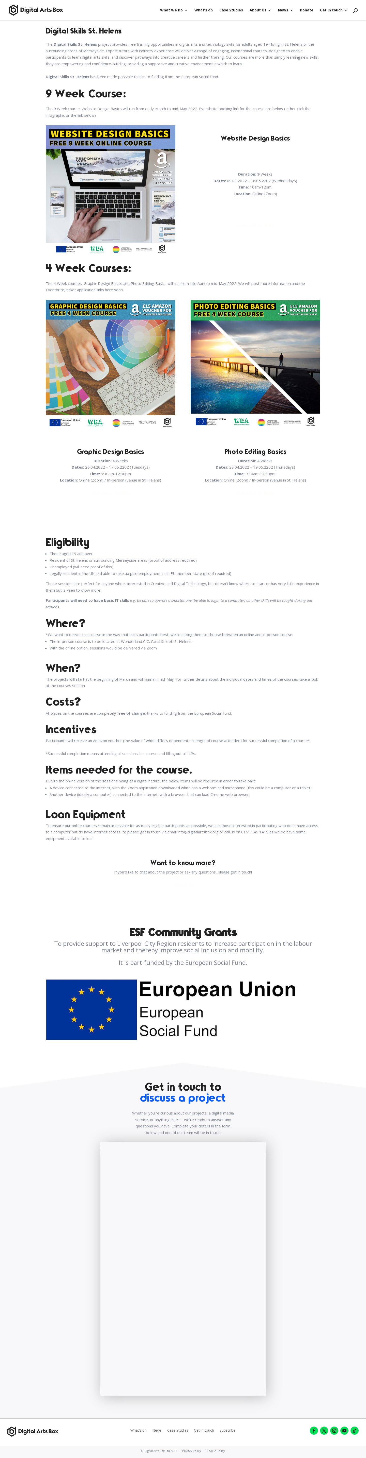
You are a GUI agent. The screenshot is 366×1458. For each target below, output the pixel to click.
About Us (258, 10)
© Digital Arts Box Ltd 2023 (159, 1451)
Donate (306, 10)
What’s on (203, 10)
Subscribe (227, 1431)
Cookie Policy (216, 1451)
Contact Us (183, 885)
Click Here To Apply (255, 225)
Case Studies (231, 10)
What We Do (171, 10)
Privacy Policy (191, 1451)
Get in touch (331, 10)
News (283, 10)
